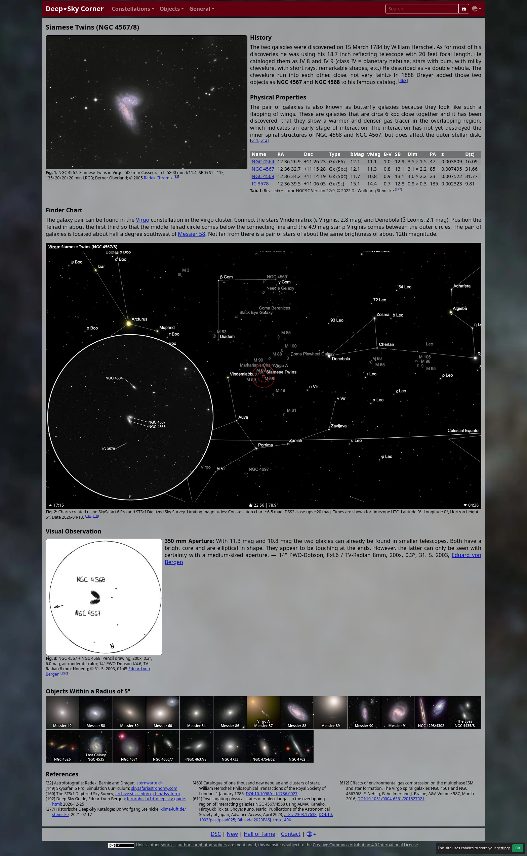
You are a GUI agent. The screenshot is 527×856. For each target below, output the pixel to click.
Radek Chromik (158, 178)
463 (403, 80)
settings (504, 848)
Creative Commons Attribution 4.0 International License (365, 845)
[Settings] (311, 834)
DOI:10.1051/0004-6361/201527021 (391, 799)
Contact (290, 834)
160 (95, 516)
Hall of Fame (259, 834)
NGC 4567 (263, 169)
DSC (216, 834)
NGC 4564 (263, 161)
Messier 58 (191, 234)
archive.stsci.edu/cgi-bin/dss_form (147, 794)
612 (264, 140)
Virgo (143, 219)
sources (168, 845)
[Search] (463, 8)
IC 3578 (260, 183)
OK (517, 848)
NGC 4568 (263, 176)
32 (176, 176)
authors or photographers (202, 845)
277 (398, 189)
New (232, 834)
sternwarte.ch (149, 783)
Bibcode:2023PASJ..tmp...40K (264, 820)
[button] (133, 9)
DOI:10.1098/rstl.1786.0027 (271, 794)
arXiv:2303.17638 (300, 814)
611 (254, 140)
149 (88, 516)
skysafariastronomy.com (154, 788)
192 (64, 673)
